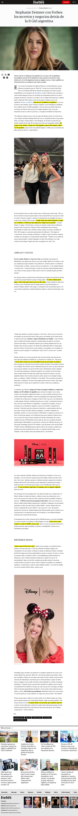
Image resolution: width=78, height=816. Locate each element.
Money (22, 792)
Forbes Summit (65, 792)
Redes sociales (37, 717)
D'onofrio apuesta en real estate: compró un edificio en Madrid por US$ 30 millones (8, 747)
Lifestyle (39, 792)
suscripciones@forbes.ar (12, 810)
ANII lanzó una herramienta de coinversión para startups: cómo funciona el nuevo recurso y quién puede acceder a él (8, 778)
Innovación (4, 792)
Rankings (47, 792)
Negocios (30, 792)
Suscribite (66, 2)
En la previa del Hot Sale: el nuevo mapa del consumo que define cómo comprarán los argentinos (28, 777)
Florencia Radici (43, 8)
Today (75, 792)
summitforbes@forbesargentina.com (12, 808)
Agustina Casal (19, 717)
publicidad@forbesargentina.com (12, 803)
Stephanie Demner (20, 720)
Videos (56, 792)
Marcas (28, 717)
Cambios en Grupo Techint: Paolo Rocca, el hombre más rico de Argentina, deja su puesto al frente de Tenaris (28, 749)
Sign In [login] (74, 2)
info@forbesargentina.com (10, 805)
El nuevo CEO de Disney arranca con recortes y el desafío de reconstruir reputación (69, 747)
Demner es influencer (27, 102)
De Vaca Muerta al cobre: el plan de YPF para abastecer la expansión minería (48, 747)
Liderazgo (14, 792)
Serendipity (38, 93)
